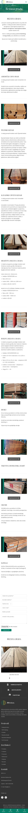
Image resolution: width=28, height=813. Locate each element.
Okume (4, 505)
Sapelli (4, 563)
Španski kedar (7, 130)
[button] (2, 662)
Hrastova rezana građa (12, 261)
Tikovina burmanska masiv (13, 466)
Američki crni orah (10, 76)
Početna (13, 5)
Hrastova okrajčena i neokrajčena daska (14, 28)
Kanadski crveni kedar (11, 195)
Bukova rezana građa (11, 338)
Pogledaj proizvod (14, 69)
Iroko (3, 410)
